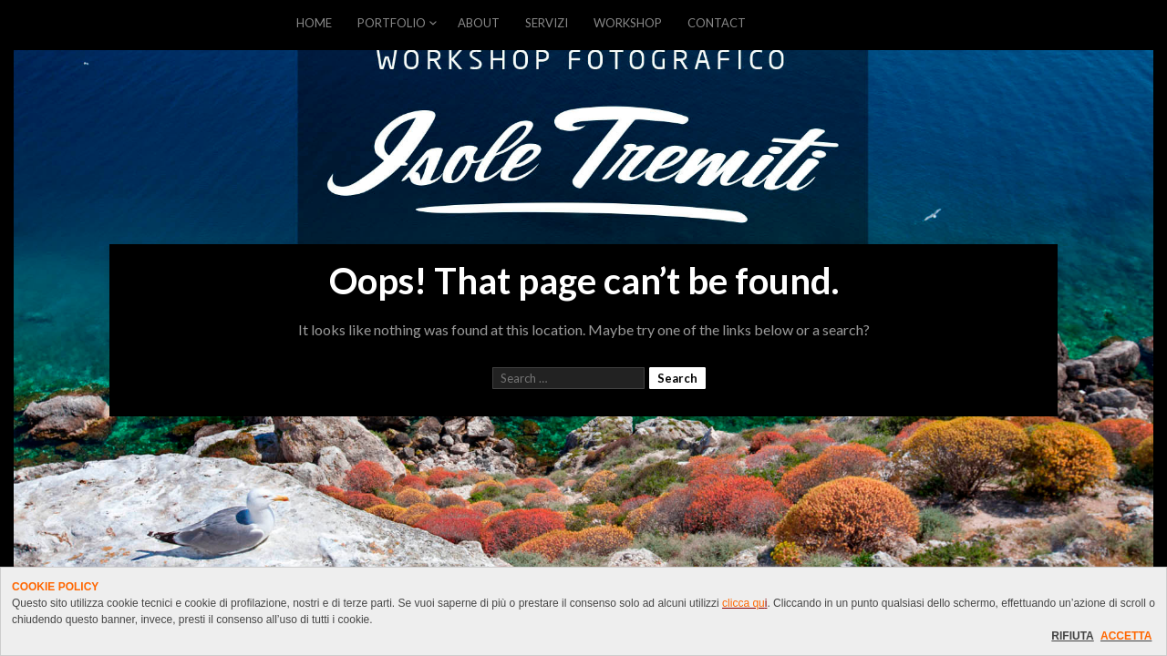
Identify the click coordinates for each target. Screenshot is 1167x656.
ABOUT (479, 22)
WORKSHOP (628, 22)
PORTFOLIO (391, 22)
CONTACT (716, 22)
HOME (314, 22)
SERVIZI (546, 22)
